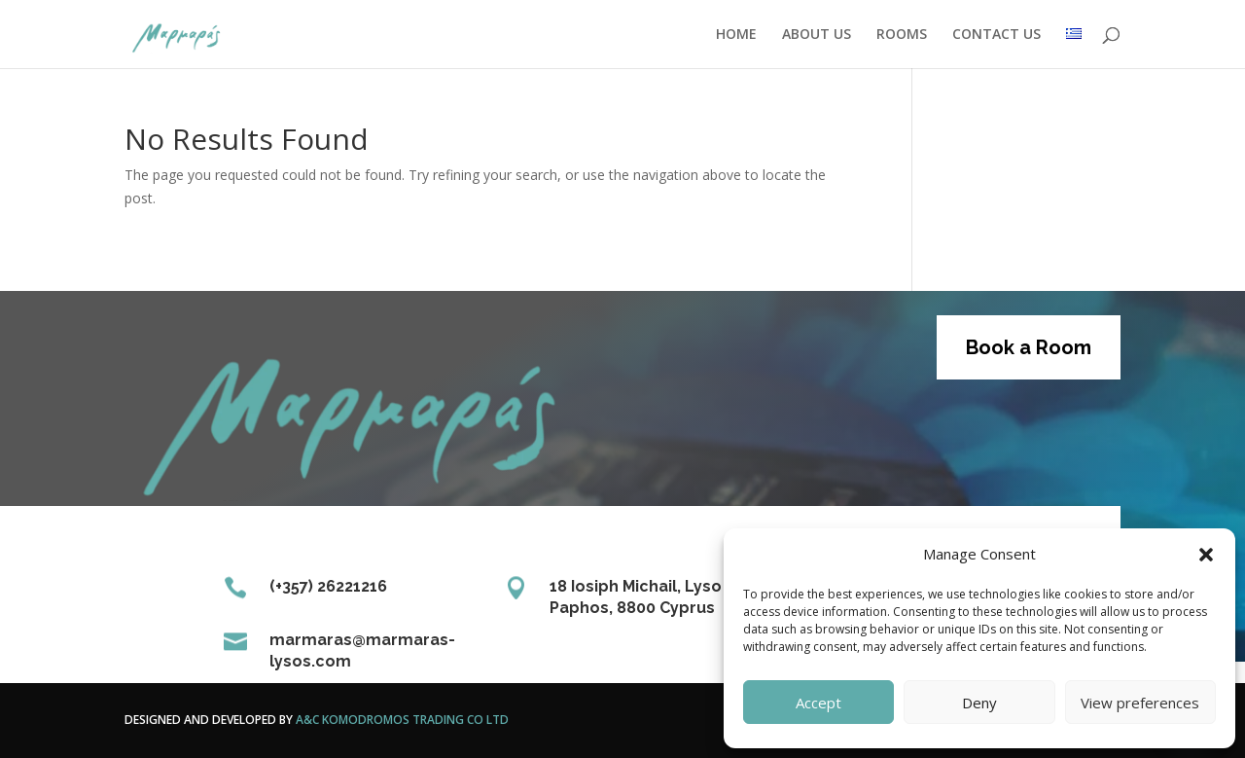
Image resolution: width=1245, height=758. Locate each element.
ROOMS (901, 35)
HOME (736, 35)
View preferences (1140, 702)
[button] (1206, 554)
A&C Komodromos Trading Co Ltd (402, 719)
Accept (818, 702)
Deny (979, 702)
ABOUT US (816, 35)
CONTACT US (996, 35)
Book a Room (1028, 347)
